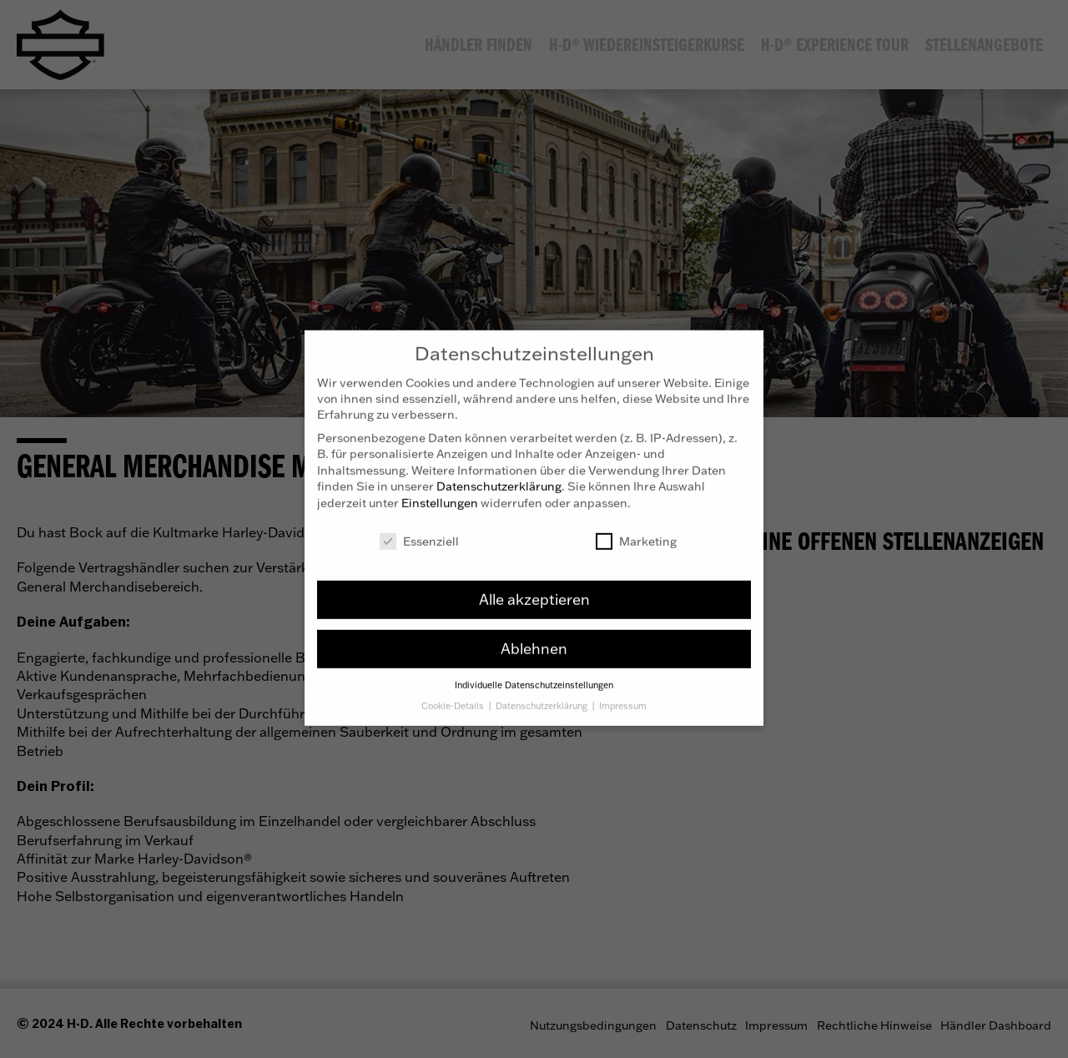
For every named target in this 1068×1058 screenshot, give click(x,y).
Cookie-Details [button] (453, 693)
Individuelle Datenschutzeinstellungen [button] (534, 672)
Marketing (636, 529)
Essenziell (419, 529)
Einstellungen (439, 490)
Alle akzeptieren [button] (534, 586)
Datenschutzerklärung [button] (543, 693)
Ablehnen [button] (534, 636)
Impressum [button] (623, 693)
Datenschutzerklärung (499, 473)
